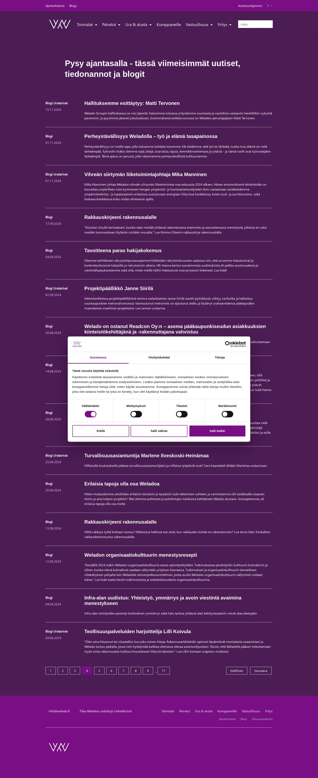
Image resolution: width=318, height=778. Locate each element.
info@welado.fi (59, 711)
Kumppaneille (169, 24)
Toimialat (85, 24)
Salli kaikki (217, 431)
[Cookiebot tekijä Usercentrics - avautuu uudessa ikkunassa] (228, 344)
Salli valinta (159, 431)
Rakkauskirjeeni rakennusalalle (120, 217)
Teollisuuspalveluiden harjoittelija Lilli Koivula (137, 631)
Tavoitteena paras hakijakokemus (123, 250)
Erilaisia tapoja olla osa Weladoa (121, 483)
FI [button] (268, 5)
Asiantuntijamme (250, 5)
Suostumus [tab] (98, 357)
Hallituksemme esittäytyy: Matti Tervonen (132, 103)
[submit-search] (270, 24)
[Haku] (255, 24)
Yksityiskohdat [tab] (159, 357)
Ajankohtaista (54, 5)
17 (163, 670)
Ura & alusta (136, 24)
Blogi (72, 5)
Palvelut (109, 24)
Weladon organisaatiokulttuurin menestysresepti (140, 555)
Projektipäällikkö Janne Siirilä (118, 288)
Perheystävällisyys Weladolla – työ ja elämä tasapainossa (150, 136)
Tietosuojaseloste (262, 719)
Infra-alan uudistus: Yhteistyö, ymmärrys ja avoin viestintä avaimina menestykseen (163, 600)
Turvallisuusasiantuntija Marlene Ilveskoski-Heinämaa (146, 455)
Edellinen (238, 670)
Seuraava (263, 670)
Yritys (223, 24)
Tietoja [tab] (220, 357)
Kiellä (101, 431)
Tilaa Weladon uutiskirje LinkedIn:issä (106, 711)
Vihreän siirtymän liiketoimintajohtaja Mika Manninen (145, 174)
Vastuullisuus (197, 24)
